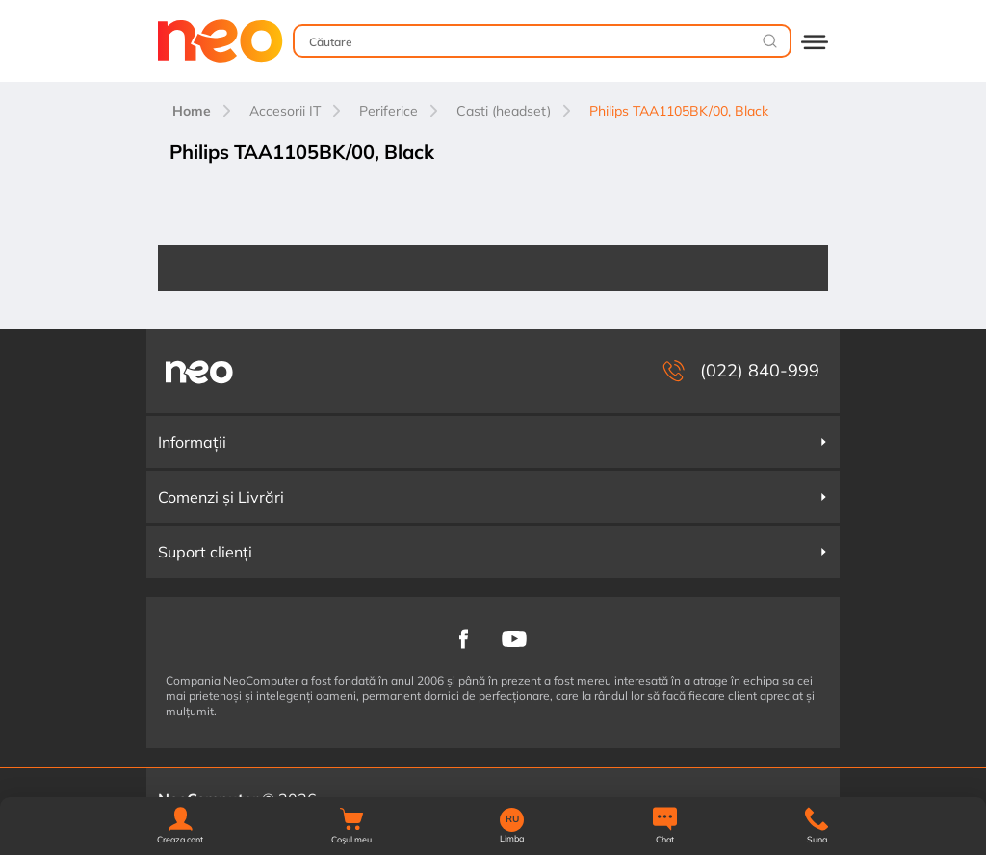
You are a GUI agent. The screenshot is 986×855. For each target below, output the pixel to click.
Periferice (388, 110)
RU (512, 819)
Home (191, 110)
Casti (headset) (503, 110)
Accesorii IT (285, 110)
